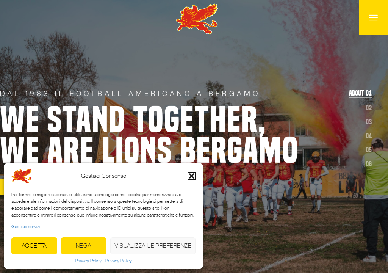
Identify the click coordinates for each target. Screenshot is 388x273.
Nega (84, 245)
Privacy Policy (88, 261)
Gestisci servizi (25, 226)
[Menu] (373, 18)
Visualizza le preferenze (152, 245)
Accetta (34, 245)
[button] (192, 176)
